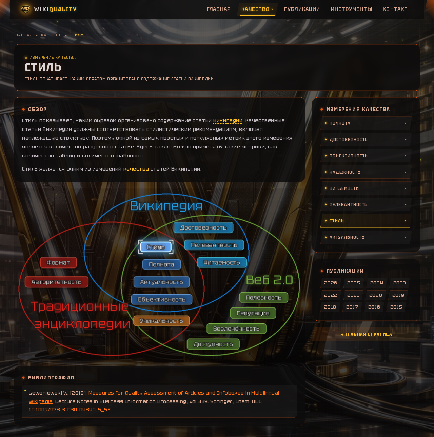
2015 (396, 307)
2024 (376, 283)
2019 (398, 295)
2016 (374, 307)
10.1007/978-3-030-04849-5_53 (70, 409)
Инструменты (351, 9)
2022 (330, 295)
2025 (353, 283)
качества (136, 169)
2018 (330, 307)
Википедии (227, 120)
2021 (353, 295)
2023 (399, 283)
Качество (257, 9)
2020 (375, 295)
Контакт (395, 9)
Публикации (302, 9)
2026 (330, 283)
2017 (352, 307)
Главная (219, 9)
